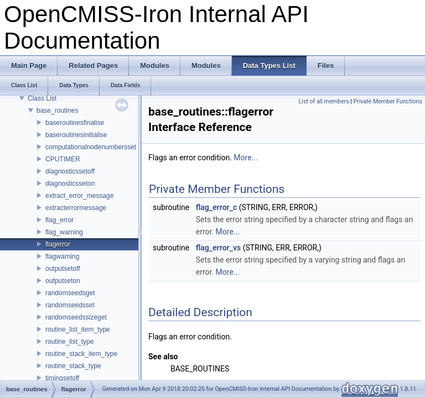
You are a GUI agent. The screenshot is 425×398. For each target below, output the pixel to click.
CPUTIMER (62, 159)
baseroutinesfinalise (74, 123)
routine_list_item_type (77, 329)
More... (245, 157)
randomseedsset (70, 305)
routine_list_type (69, 341)
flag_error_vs (218, 247)
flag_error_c (216, 207)
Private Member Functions (388, 101)
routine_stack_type (73, 366)
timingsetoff (62, 378)
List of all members (324, 101)
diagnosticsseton (70, 183)
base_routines (57, 110)
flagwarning (62, 256)
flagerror (57, 244)
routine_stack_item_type (81, 354)
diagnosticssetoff (70, 171)
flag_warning (64, 232)
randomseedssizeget (76, 317)
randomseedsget (70, 293)
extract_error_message (79, 196)
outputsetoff (62, 269)
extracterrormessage (75, 208)
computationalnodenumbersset (90, 147)
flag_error (59, 220)
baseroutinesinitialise (76, 135)
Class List (42, 98)
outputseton (62, 281)
